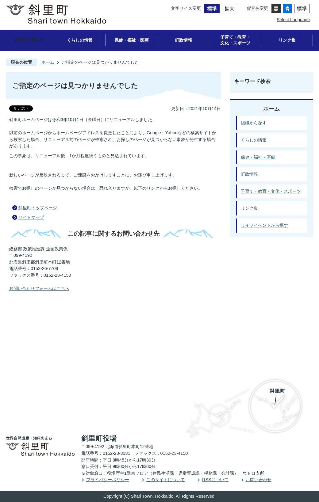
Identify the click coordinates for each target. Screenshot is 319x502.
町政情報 (183, 40)
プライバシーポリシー (107, 479)
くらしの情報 (80, 40)
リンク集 (287, 40)
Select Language (293, 19)
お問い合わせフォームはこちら (39, 288)
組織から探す (254, 122)
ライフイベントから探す (264, 225)
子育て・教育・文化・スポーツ (235, 40)
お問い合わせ (258, 479)
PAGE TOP (296, 310)
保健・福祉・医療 (131, 40)
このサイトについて (165, 479)
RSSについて (215, 479)
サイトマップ (31, 217)
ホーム (47, 62)
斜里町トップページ (37, 207)
